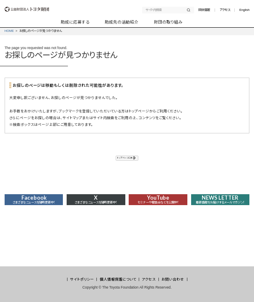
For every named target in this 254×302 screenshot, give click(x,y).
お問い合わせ (172, 279)
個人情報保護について (118, 279)
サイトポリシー (82, 279)
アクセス (225, 10)
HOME (9, 31)
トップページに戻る (124, 159)
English (244, 10)
